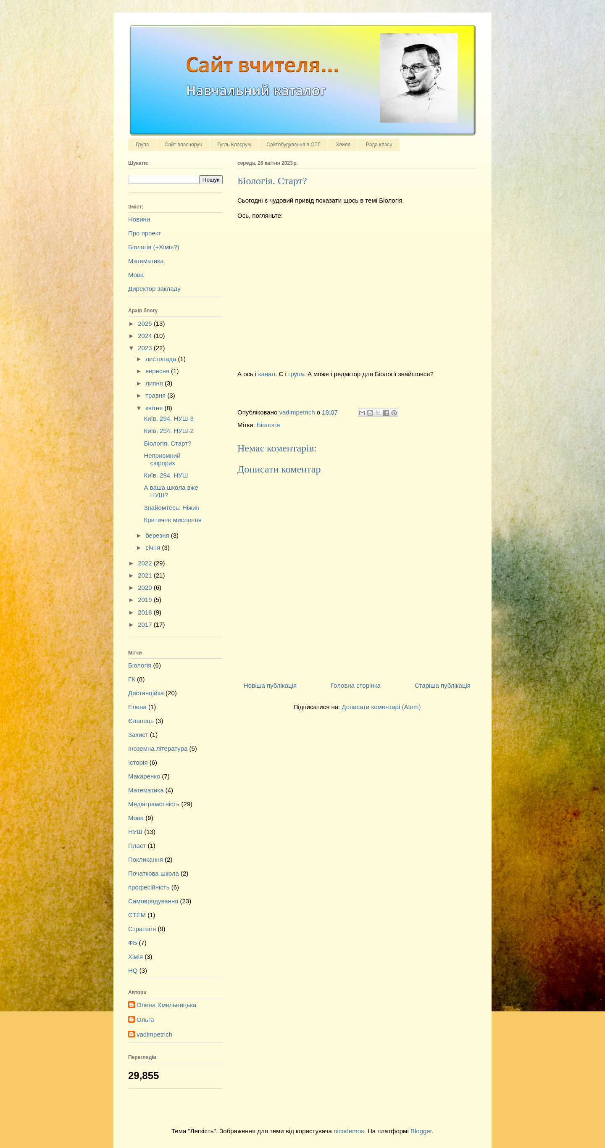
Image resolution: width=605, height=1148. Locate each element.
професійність (149, 887)
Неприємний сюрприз (162, 459)
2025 (146, 323)
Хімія (135, 956)
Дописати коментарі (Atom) (381, 706)
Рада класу (379, 145)
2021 (146, 575)
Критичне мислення (173, 519)
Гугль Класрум (234, 145)
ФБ (132, 942)
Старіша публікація (443, 685)
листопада (161, 358)
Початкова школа (153, 873)
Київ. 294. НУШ (166, 475)
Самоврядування (153, 901)
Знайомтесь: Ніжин (172, 507)
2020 (146, 587)
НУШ (135, 831)
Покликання (145, 859)
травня (156, 395)
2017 (146, 624)
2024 (146, 335)
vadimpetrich (154, 1034)
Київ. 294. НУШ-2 (169, 430)
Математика (146, 260)
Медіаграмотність (153, 804)
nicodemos (349, 1131)
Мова (136, 274)
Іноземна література (157, 748)
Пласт (137, 845)
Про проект (144, 233)
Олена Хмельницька (166, 1004)
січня (153, 547)
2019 (146, 599)
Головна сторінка (356, 685)
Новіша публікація (270, 685)
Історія (138, 762)
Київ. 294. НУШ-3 (169, 418)
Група (142, 145)
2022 (146, 563)
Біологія (268, 424)
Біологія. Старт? (168, 443)
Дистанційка (146, 693)
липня (155, 383)
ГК (131, 679)
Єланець (141, 720)
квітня (154, 408)
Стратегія (142, 928)
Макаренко (144, 776)
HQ (133, 970)
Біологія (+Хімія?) (153, 247)
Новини (139, 219)
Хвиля (343, 145)
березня (158, 535)
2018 (146, 612)
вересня (158, 371)
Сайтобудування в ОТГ (293, 145)
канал (267, 373)
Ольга (145, 1019)
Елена (137, 706)
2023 (146, 347)
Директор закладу (154, 288)
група (296, 373)
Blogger (421, 1131)
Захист (138, 734)
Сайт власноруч (183, 145)
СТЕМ (137, 914)
